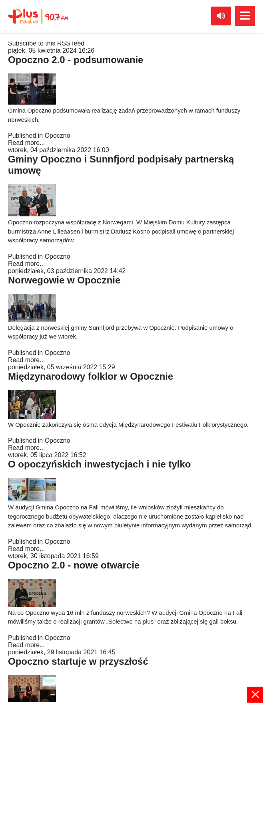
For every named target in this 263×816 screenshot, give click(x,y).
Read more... (26, 142)
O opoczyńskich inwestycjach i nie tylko (99, 464)
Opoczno (57, 135)
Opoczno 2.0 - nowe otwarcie (73, 565)
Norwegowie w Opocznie (64, 280)
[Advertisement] (131, 758)
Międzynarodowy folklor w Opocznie (90, 376)
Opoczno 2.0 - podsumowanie (75, 59)
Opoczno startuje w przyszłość (78, 661)
